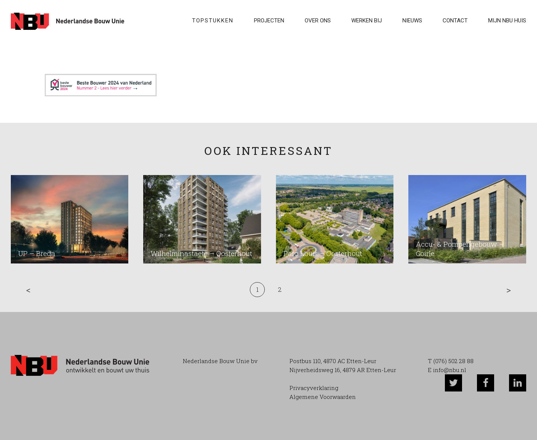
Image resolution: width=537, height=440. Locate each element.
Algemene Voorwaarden (322, 396)
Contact (455, 20)
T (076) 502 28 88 (451, 361)
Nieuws (412, 20)
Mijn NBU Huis (507, 20)
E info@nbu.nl (447, 370)
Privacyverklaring (313, 387)
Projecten (269, 20)
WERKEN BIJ (366, 20)
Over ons (318, 20)
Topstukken (212, 20)
